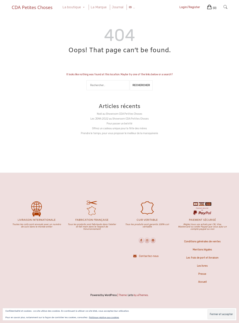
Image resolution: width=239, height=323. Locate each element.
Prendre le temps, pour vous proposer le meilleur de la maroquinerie (119, 133)
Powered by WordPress (103, 295)
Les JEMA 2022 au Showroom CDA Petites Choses (119, 118)
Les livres (202, 265)
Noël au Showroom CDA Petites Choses (119, 113)
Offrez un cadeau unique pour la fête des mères (119, 128)
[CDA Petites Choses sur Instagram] (147, 240)
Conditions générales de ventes (202, 241)
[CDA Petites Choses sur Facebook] (141, 240)
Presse (202, 273)
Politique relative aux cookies (104, 317)
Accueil (202, 281)
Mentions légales (202, 249)
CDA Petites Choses (32, 7)
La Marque (99, 7)
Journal (117, 7)
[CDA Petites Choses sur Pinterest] (153, 240)
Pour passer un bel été (119, 123)
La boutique (73, 7)
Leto (130, 295)
